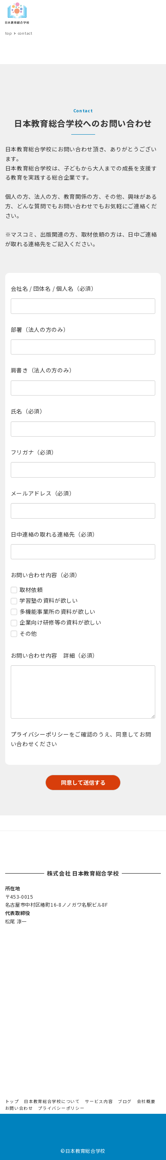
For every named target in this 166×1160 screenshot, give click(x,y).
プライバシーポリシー (40, 734)
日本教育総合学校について (52, 1101)
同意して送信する (90, 782)
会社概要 (146, 1101)
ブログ (125, 1101)
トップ (12, 1101)
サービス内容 (99, 1101)
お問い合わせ (19, 1108)
